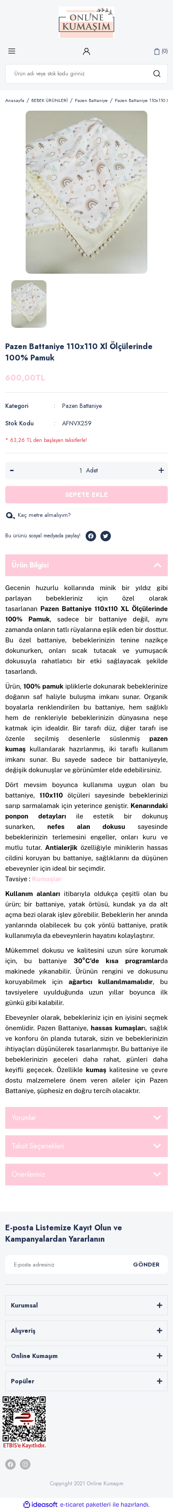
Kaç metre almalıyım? (38, 515)
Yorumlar (24, 1118)
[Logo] (87, 22)
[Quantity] (80, 470)
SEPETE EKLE (86, 494)
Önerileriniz (28, 1174)
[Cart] (161, 51)
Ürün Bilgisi (30, 565)
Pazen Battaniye (82, 405)
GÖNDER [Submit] (146, 1264)
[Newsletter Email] (86, 1264)
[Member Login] (86, 51)
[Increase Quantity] (161, 470)
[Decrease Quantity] (11, 470)
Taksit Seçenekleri (38, 1146)
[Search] (86, 74)
